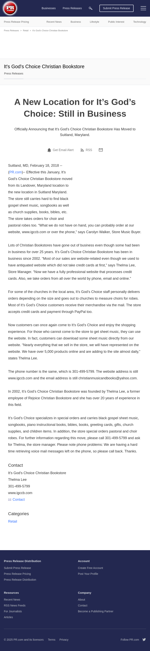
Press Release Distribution (20, 579)
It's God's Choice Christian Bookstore (50, 30)
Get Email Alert (63, 150)
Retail (25, 30)
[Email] (100, 150)
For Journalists (13, 611)
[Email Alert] (50, 150)
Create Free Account (90, 568)
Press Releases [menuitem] (72, 8)
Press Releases (11, 30)
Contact (16, 499)
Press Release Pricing (17, 573)
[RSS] (83, 150)
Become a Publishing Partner (95, 611)
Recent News (12, 599)
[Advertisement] (75, 45)
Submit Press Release (116, 8)
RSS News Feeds (14, 605)
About (81, 599)
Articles (8, 617)
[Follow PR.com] (142, 640)
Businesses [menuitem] (49, 8)
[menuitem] (90, 8)
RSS (89, 150)
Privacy (63, 639)
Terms (51, 639)
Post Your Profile (88, 573)
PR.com (15, 172)
